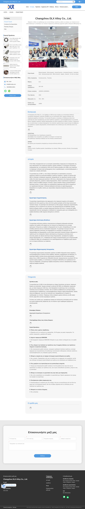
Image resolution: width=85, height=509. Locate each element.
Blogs (47, 485)
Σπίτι (27, 6)
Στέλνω (42, 456)
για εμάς (32, 6)
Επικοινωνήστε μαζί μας (65, 6)
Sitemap (14, 507)
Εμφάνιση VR (44, 6)
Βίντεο (57, 6)
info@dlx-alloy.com (11, 84)
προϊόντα (37, 6)
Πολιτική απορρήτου (7, 507)
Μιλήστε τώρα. (12, 95)
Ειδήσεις (52, 6)
